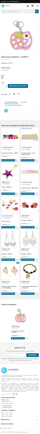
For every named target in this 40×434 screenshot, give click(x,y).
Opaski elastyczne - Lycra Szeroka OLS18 (28, 153)
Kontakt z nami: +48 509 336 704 (10, 1)
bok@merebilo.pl (7, 405)
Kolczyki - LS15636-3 (27, 220)
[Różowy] (2, 78)
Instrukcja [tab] (23, 102)
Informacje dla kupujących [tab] (13, 105)
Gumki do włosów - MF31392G (29, 188)
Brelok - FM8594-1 (7, 187)
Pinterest (18, 94)
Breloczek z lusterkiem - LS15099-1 (18, 331)
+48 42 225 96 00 (7, 407)
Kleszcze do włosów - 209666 (10, 153)
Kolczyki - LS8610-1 (26, 254)
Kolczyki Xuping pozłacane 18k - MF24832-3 (9, 287)
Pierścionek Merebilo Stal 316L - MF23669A (29, 287)
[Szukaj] (20, 11)
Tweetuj (14, 94)
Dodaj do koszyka (18, 86)
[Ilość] (3, 86)
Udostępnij (9, 94)
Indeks (3, 59)
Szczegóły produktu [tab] (11, 102)
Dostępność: (4, 63)
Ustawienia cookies (6, 428)
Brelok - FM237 (6, 221)
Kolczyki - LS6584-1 (7, 254)
